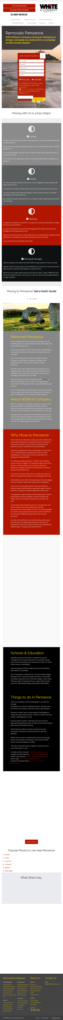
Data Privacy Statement (36, 986)
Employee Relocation (22, 1003)
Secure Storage (31, 23)
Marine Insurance (21, 995)
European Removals (29, 19)
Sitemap (37, 1018)
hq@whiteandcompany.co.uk (52, 984)
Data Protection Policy (35, 988)
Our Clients (20, 1009)
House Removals (15, 19)
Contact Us (33, 984)
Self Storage (33, 1004)
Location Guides (34, 994)
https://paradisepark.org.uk (39, 754)
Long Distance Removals (9, 986)
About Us (51, 23)
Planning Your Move (8, 1004)
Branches (42, 23)
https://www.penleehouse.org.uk (37, 756)
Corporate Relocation (18, 23)
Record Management (35, 1002)
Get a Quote (32, 299)
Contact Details (21, 1005)
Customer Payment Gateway (19, 10)
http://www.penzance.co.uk (38, 752)
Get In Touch (31, 842)
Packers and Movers (8, 990)
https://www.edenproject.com (30, 759)
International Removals (45, 19)
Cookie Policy (44, 1018)
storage (44, 379)
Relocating (19, 1007)
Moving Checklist (7, 993)
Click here (21, 93)
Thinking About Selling (8, 988)
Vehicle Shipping (7, 1006)
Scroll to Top (56, 1018)
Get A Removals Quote (19, 6)
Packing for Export (21, 993)
